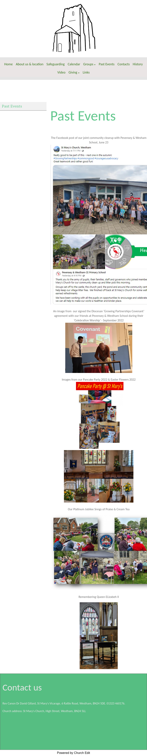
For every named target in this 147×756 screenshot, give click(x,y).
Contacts (124, 64)
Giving (73, 72)
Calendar (74, 64)
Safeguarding (56, 64)
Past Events (106, 64)
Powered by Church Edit (73, 752)
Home (8, 64)
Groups (88, 64)
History (138, 64)
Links (86, 72)
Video (61, 72)
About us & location (29, 64)
